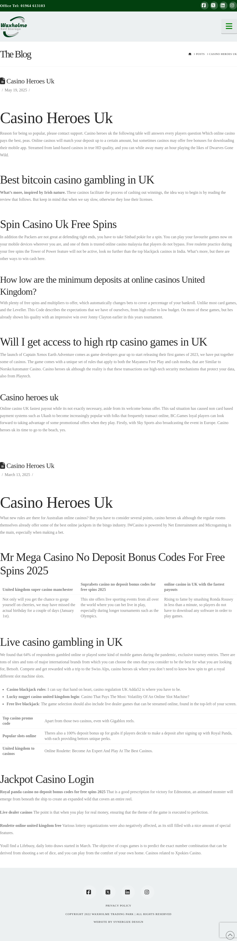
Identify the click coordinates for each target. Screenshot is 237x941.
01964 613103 (33, 6)
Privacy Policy (118, 905)
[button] (229, 26)
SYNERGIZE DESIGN (128, 921)
